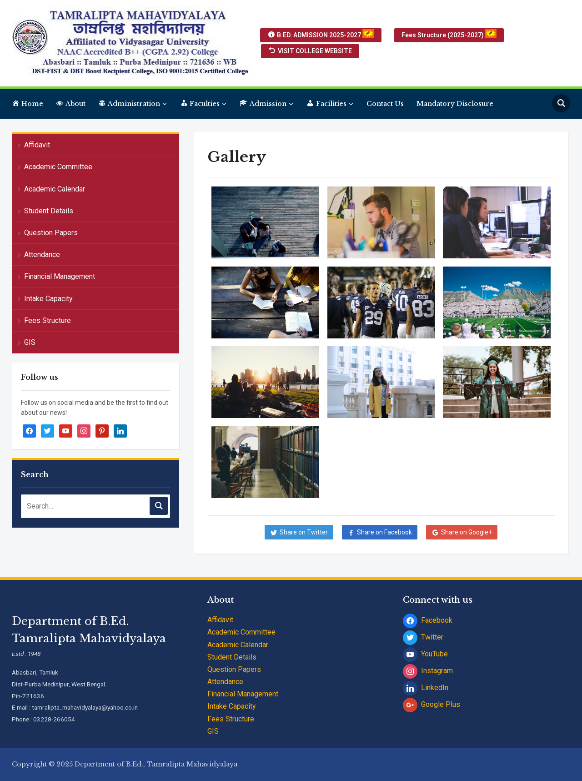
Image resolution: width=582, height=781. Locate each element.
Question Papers (51, 232)
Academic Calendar (54, 189)
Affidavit (37, 145)
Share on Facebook (384, 532)
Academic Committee (58, 166)
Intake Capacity (48, 298)
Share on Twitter (304, 532)
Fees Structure (47, 320)
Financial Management (59, 276)
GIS (29, 342)
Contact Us (385, 104)
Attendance (42, 254)
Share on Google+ (466, 532)
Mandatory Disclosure (454, 104)
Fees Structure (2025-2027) (449, 34)
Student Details (48, 211)
